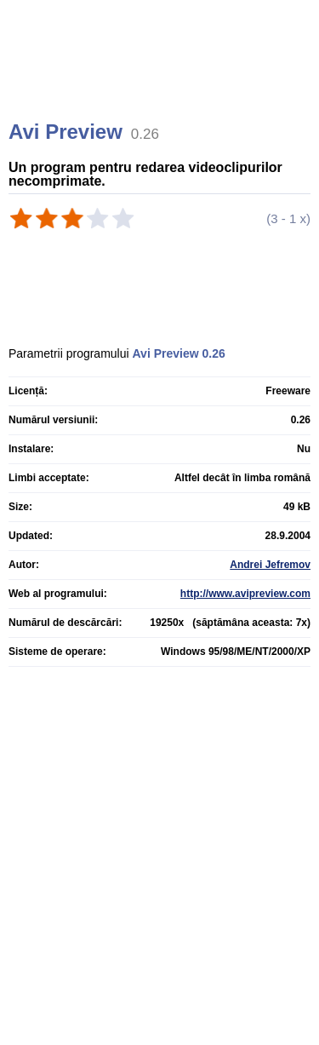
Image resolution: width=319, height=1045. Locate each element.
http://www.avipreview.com (245, 594)
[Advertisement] (161, 81)
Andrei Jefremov (270, 565)
